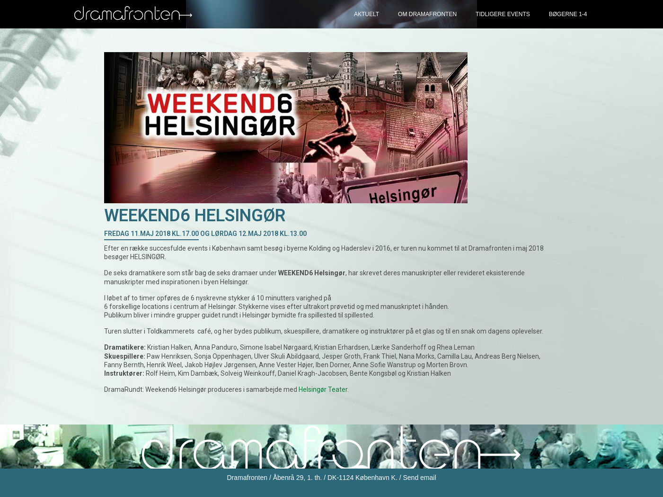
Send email (419, 477)
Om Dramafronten (427, 14)
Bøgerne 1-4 (568, 14)
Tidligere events (503, 14)
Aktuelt (366, 14)
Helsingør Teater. (324, 389)
